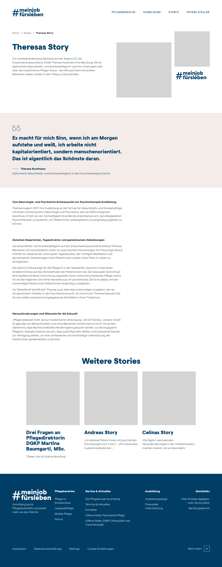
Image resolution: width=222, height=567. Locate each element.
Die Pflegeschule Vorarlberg (102, 498)
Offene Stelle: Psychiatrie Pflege (105, 515)
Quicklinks (203, 491)
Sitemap (74, 548)
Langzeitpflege (64, 508)
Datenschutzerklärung (48, 548)
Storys (174, 12)
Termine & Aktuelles (97, 504)
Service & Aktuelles (98, 491)
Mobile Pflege (63, 513)
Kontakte (91, 509)
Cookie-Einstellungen (100, 548)
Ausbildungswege (156, 498)
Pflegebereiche (124, 12)
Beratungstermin (199, 508)
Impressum (19, 548)
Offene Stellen (198, 12)
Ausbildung (152, 491)
